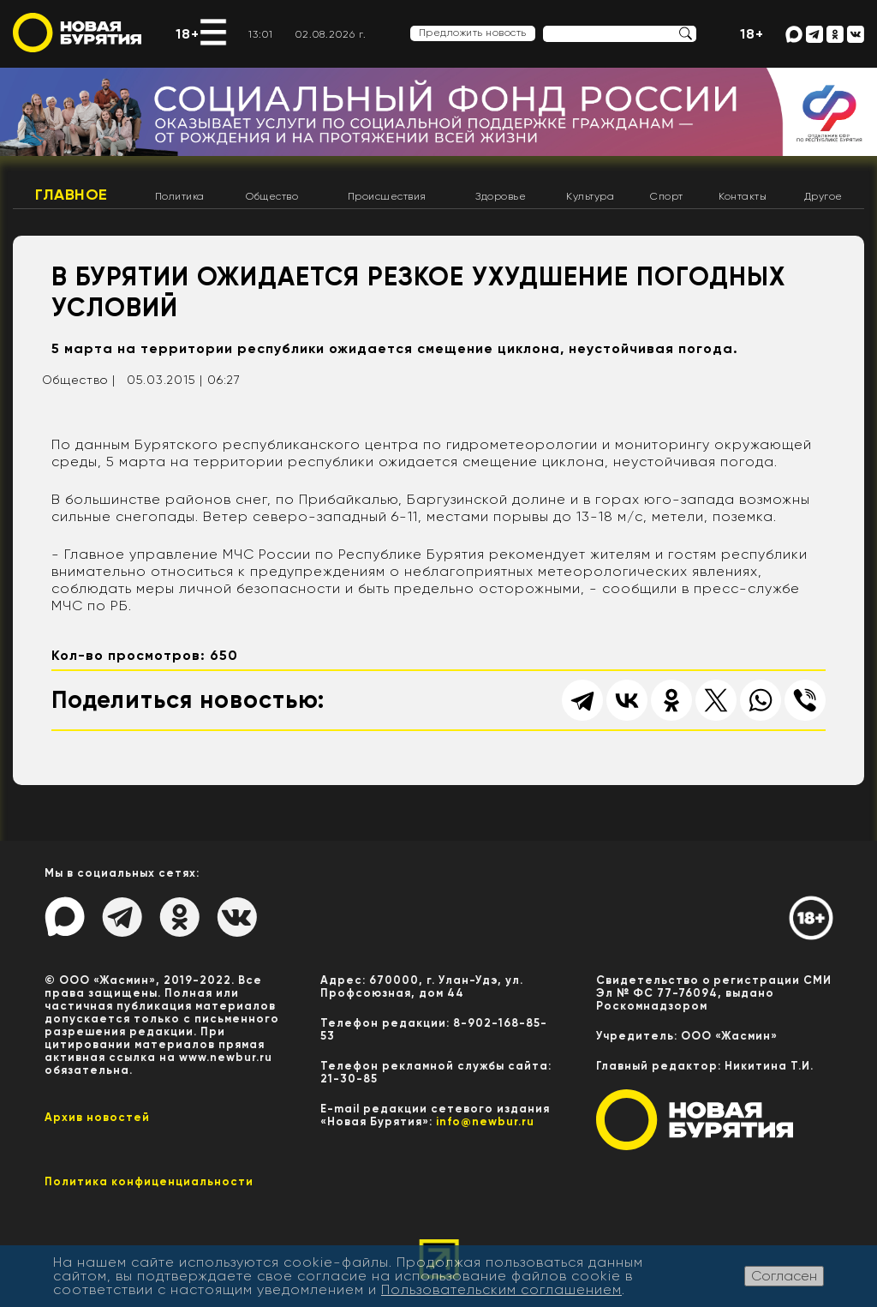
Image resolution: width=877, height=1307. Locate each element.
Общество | (79, 380)
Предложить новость (473, 33)
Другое (823, 196)
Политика (180, 196)
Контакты (743, 196)
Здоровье (500, 196)
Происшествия (387, 196)
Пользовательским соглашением (501, 1289)
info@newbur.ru (485, 1121)
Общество (272, 196)
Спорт (666, 196)
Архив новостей (97, 1117)
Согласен (784, 1276)
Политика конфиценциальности (149, 1181)
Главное (71, 194)
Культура (590, 196)
